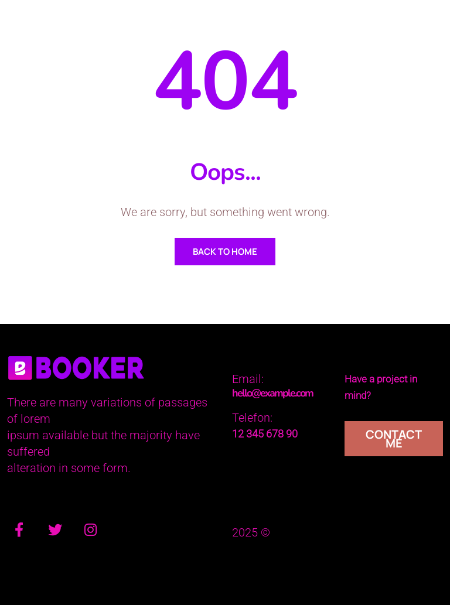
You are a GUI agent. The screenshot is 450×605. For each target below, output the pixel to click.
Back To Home (225, 251)
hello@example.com (272, 393)
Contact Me (394, 438)
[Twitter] (55, 532)
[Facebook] (18, 532)
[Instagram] (90, 532)
